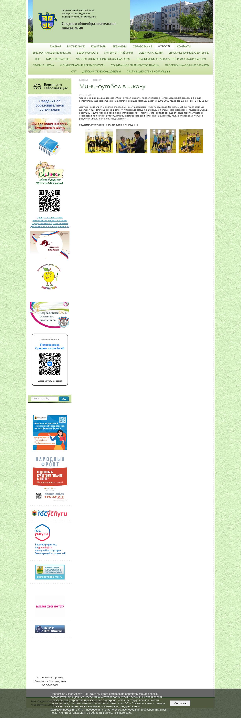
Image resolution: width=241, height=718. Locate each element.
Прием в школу (43, 65)
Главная (55, 46)
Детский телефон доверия (101, 71)
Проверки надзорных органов (187, 65)
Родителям (98, 46)
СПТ (74, 71)
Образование (142, 46)
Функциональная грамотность (82, 65)
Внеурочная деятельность (52, 52)
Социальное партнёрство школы (135, 65)
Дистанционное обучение (189, 52)
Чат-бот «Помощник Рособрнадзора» (103, 59)
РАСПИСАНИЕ (76, 46)
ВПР (37, 59)
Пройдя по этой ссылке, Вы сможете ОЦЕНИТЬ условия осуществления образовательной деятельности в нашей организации (49, 222)
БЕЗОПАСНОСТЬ (87, 52)
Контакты (184, 46)
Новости (164, 46)
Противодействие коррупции (148, 71)
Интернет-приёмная (118, 52)
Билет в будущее (58, 59)
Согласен (180, 703)
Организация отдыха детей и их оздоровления (171, 59)
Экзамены (119, 46)
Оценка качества (151, 52)
